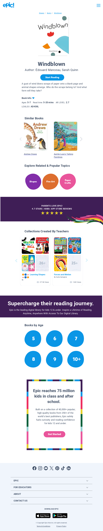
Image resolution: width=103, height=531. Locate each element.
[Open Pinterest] (57, 468)
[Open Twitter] (52, 468)
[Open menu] (99, 5)
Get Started (54, 434)
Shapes (41, 13)
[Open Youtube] (46, 468)
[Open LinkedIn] (69, 468)
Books (49, 13)
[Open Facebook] (34, 468)
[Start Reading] (52, 77)
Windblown (58, 13)
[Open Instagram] (40, 468)
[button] (35, 261)
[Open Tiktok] (63, 468)
